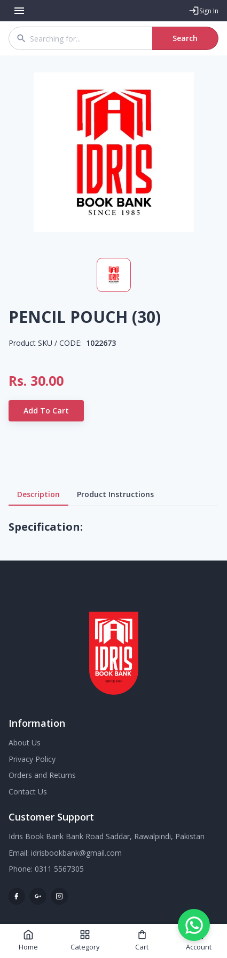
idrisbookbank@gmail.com (76, 853)
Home (28, 940)
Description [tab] (38, 494)
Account (199, 940)
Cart (141, 940)
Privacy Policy (32, 759)
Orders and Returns (42, 775)
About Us (25, 742)
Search (185, 38)
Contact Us (28, 791)
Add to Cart (46, 410)
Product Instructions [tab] (115, 494)
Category (85, 940)
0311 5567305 (59, 869)
